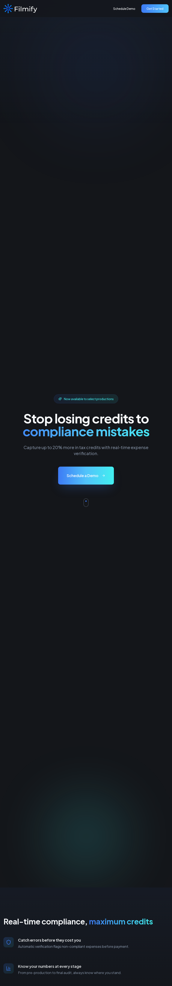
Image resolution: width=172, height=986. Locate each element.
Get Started (154, 8)
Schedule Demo (124, 8)
